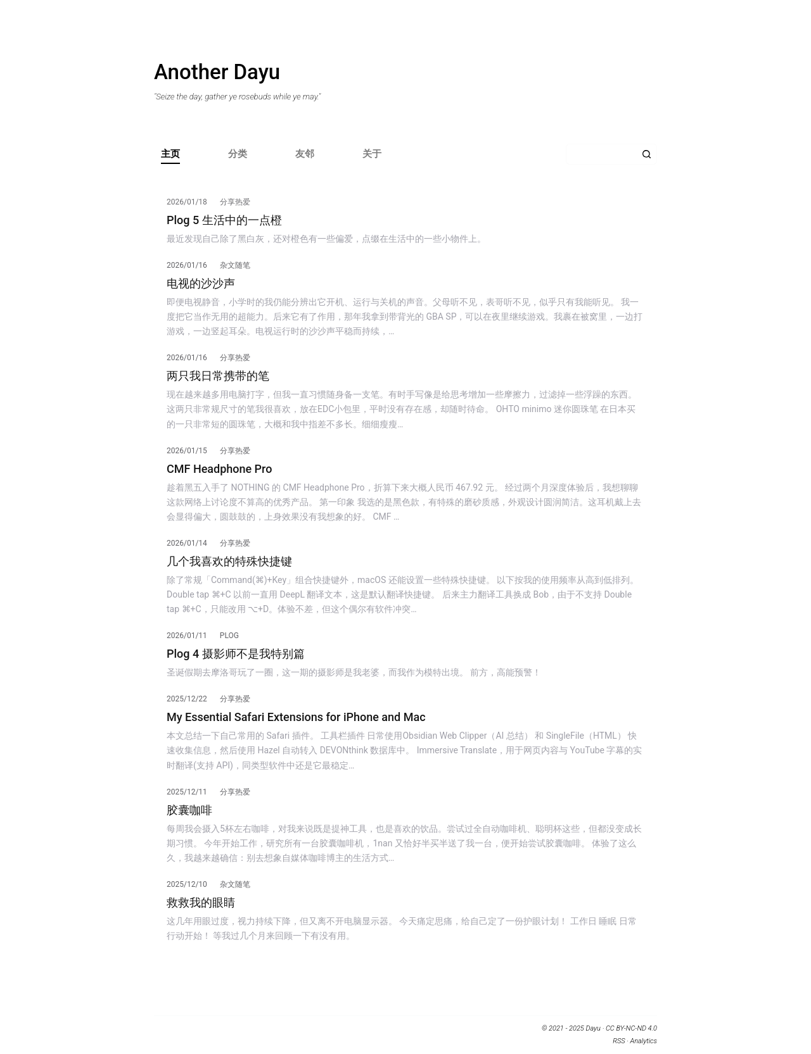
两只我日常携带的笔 (218, 375)
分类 (237, 154)
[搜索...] (601, 154)
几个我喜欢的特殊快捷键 (229, 561)
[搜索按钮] (646, 154)
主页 (170, 154)
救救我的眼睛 (201, 902)
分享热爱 (235, 202)
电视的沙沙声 (201, 283)
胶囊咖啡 (189, 810)
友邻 (304, 154)
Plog (229, 635)
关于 (371, 154)
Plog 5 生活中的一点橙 (224, 220)
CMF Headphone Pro (219, 468)
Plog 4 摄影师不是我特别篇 (236, 653)
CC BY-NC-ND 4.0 (631, 1028)
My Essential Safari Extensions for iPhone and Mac (296, 717)
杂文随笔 (235, 265)
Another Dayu (217, 72)
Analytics (643, 1041)
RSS (619, 1041)
